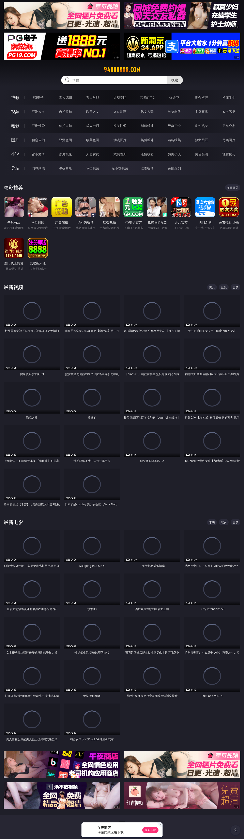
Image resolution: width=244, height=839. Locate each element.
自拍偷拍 (65, 111)
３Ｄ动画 (119, 111)
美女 (212, 287)
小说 (15, 154)
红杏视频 (147, 168)
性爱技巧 (228, 154)
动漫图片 (119, 140)
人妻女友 (92, 154)
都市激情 (38, 154)
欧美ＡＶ (92, 111)
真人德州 (65, 97)
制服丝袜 (147, 126)
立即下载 (150, 830)
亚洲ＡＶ (38, 111)
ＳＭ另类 (228, 111)
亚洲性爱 (38, 126)
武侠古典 (119, 154)
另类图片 (228, 140)
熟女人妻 (147, 111)
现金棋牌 (201, 97)
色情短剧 (174, 168)
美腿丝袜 (147, 140)
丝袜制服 (174, 111)
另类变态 (228, 126)
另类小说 (174, 154)
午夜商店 (65, 168)
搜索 (174, 80)
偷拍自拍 (65, 126)
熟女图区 (201, 140)
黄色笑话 (201, 154)
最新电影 (13, 522)
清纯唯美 (174, 140)
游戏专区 (119, 97)
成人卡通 (92, 126)
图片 (15, 140)
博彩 (15, 97)
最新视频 (13, 287)
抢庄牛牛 (228, 97)
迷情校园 (147, 154)
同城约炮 (38, 168)
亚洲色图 (65, 140)
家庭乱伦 (65, 154)
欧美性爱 (119, 126)
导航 (15, 168)
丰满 (212, 522)
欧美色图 (92, 140)
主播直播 (201, 111)
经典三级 (174, 126)
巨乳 (224, 287)
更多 (235, 287)
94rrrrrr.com (122, 70)
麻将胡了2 (147, 97)
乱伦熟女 (201, 126)
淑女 (224, 522)
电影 (15, 125)
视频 (15, 111)
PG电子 (38, 97)
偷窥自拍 (38, 140)
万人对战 (92, 97)
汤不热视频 (120, 168)
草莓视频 (92, 168)
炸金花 (174, 97)
